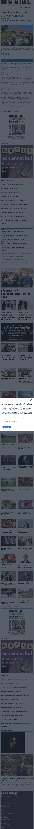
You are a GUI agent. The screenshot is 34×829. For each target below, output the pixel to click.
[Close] (31, 400)
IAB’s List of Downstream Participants (14, 413)
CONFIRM (6, 427)
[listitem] (17, 421)
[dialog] (17, 414)
